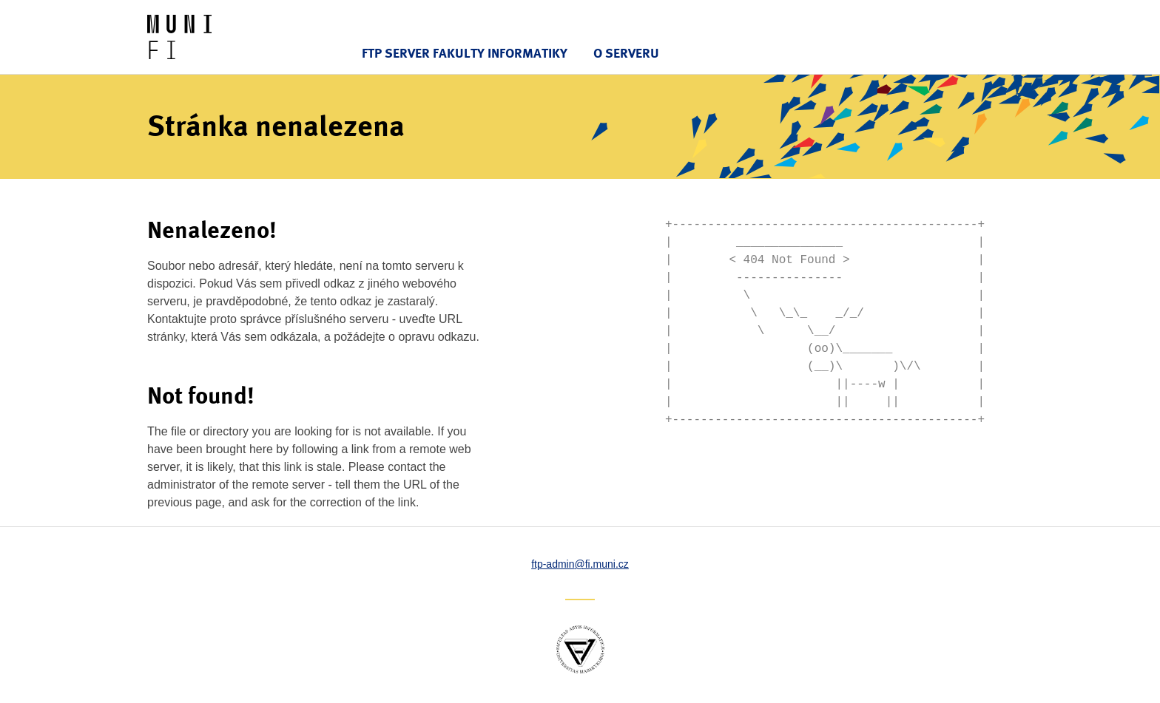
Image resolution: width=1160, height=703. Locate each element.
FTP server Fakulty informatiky (464, 52)
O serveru (626, 52)
